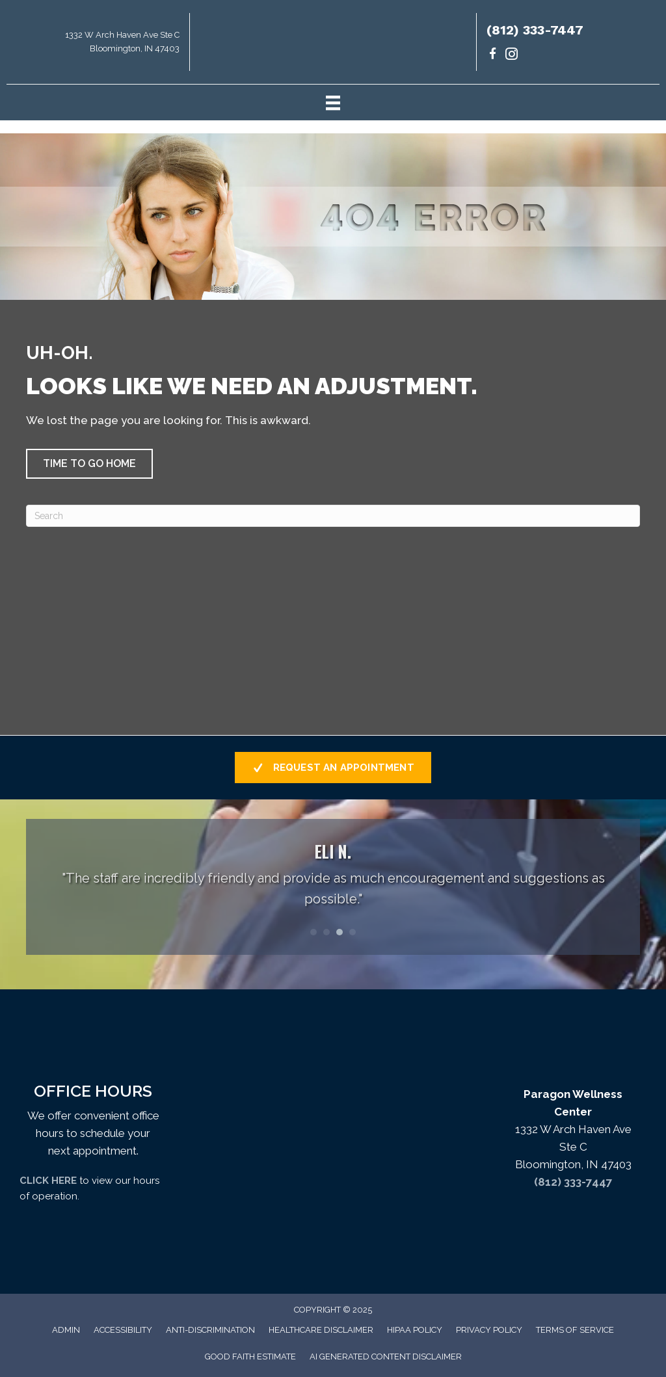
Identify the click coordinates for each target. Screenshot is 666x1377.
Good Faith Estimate (250, 1356)
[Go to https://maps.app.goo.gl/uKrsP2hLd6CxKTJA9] (95, 45)
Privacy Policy (489, 1330)
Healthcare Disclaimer (321, 1330)
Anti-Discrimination (210, 1330)
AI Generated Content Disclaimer (386, 1356)
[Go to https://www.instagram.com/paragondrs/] (511, 55)
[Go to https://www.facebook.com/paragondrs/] (492, 55)
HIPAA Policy (414, 1330)
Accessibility (123, 1330)
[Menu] (333, 102)
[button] (89, 464)
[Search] (333, 516)
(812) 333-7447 (534, 30)
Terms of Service (575, 1330)
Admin (66, 1330)
